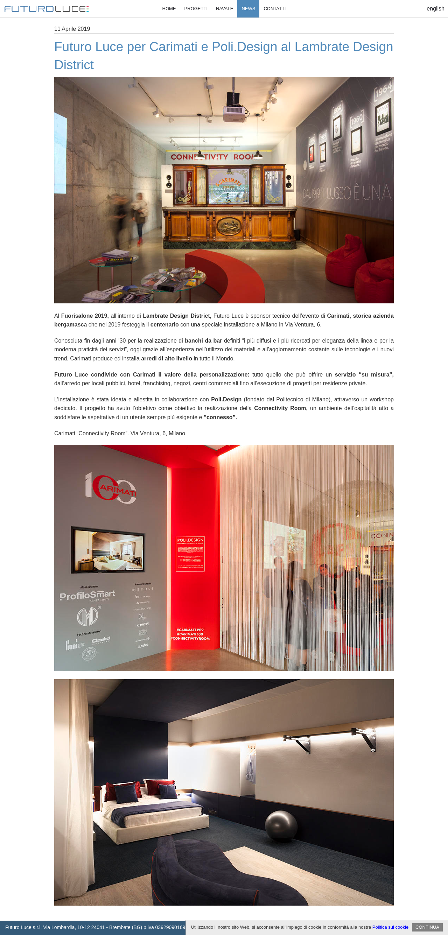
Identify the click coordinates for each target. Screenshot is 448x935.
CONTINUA (427, 927)
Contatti (275, 8)
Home (169, 8)
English (435, 9)
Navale (224, 8)
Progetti (196, 8)
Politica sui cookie (390, 927)
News (248, 8)
